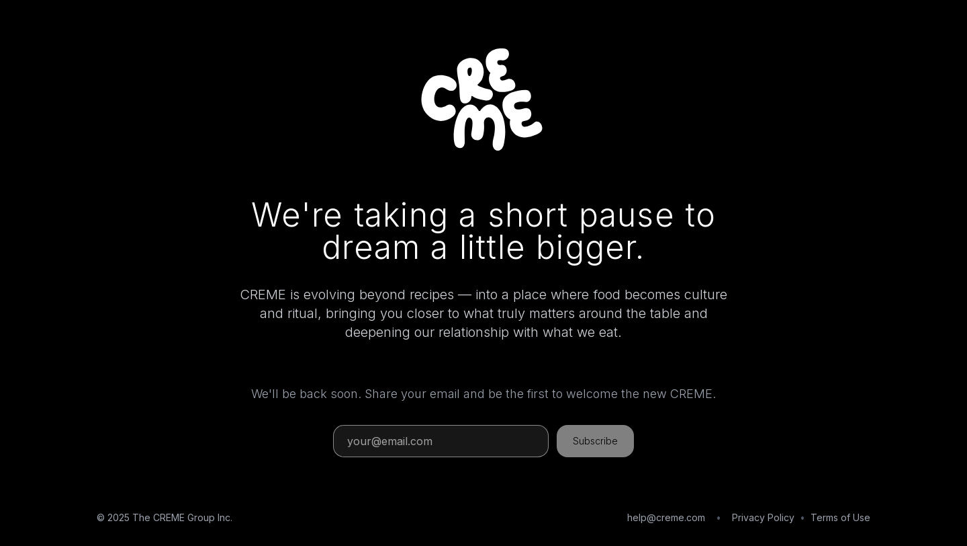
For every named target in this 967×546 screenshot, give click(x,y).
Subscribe (595, 440)
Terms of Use (840, 517)
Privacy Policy (763, 517)
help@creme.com (666, 517)
